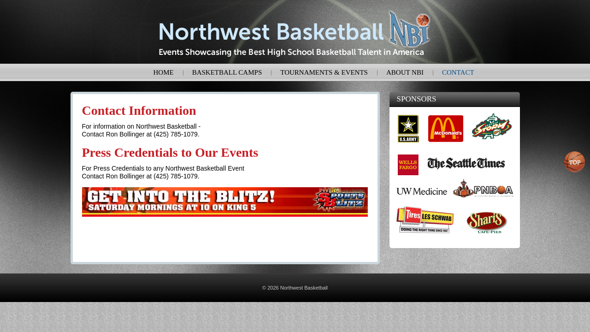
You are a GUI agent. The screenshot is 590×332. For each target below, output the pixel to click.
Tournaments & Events (324, 72)
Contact (458, 72)
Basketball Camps (227, 72)
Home (163, 72)
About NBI (405, 72)
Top (574, 161)
